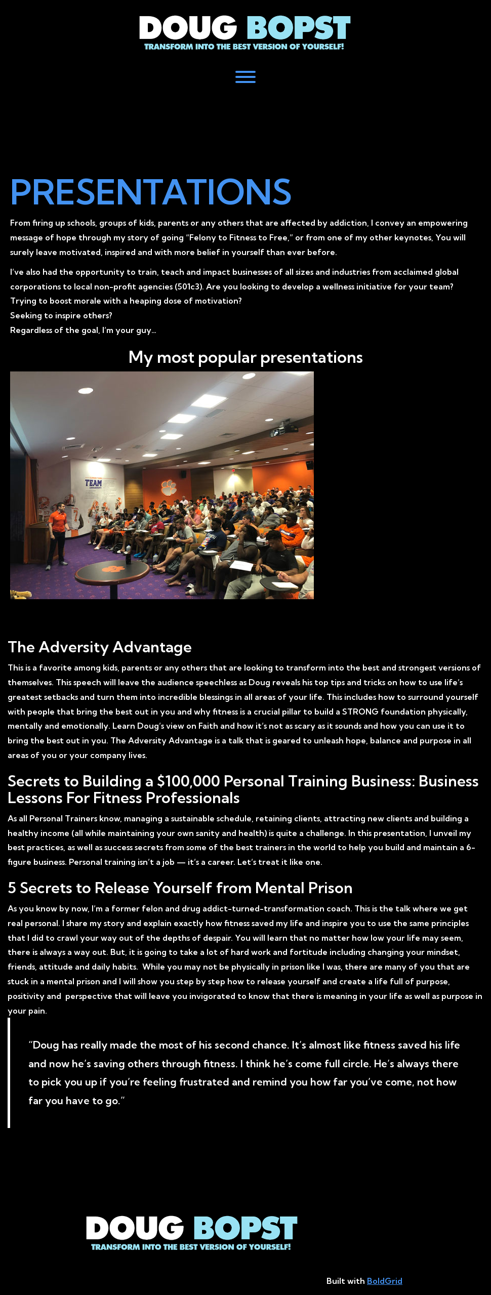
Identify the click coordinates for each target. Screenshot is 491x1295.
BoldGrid (384, 1281)
